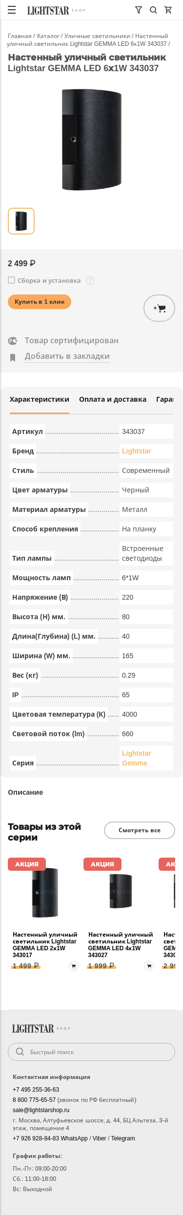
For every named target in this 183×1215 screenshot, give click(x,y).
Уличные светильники (98, 36)
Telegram (123, 1138)
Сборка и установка (49, 280)
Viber (100, 1138)
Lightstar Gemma (136, 758)
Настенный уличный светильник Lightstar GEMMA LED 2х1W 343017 (45, 945)
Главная (20, 36)
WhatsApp (75, 1138)
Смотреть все (139, 830)
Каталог (49, 36)
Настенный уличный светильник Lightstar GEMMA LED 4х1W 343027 (120, 945)
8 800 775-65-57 (35, 1100)
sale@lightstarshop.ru (41, 1110)
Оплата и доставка (112, 399)
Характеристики (39, 399)
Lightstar (136, 451)
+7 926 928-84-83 (37, 1138)
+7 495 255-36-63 (36, 1089)
